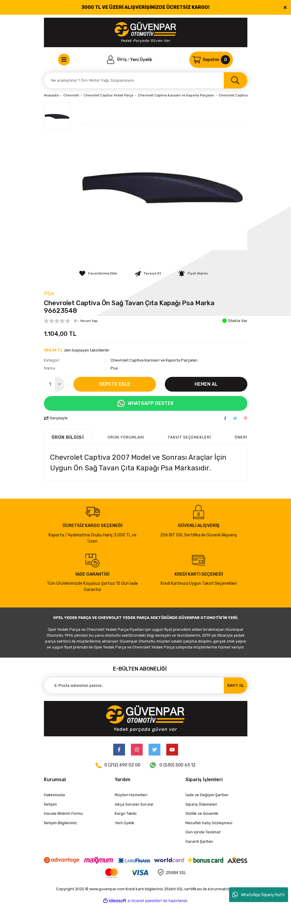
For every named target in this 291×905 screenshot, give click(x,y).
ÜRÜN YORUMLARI (126, 437)
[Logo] (145, 32)
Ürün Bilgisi (68, 437)
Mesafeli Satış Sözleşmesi (208, 823)
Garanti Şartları (199, 841)
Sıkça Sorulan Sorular (134, 804)
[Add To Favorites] (98, 273)
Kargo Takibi (126, 813)
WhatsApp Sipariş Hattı (258, 894)
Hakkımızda (54, 795)
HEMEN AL (206, 384)
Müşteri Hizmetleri (131, 795)
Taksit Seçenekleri (189, 437)
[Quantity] (54, 384)
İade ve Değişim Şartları (206, 795)
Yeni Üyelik (141, 59)
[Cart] (211, 60)
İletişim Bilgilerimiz (60, 823)
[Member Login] (117, 59)
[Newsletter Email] (145, 685)
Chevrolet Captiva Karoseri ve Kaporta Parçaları (154, 360)
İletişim (50, 804)
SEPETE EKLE (114, 384)
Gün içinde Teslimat (203, 832)
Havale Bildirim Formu (63, 813)
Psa (49, 293)
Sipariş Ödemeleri (201, 804)
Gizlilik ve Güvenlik (201, 813)
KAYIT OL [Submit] (235, 685)
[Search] (145, 80)
